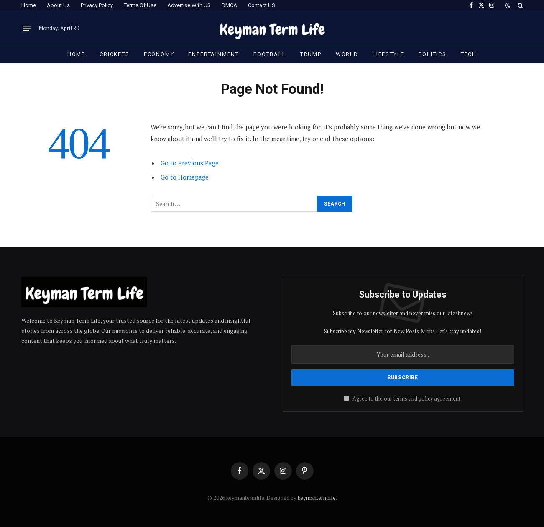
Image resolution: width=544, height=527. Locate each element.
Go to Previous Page (190, 163)
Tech (469, 54)
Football (269, 54)
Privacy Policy (97, 5)
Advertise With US (189, 5)
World (347, 54)
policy (426, 398)
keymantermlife (317, 497)
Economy (159, 54)
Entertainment (213, 54)
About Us (58, 5)
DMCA (229, 5)
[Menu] (27, 28)
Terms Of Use (140, 5)
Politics (433, 54)
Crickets (115, 54)
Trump (311, 54)
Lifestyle (388, 54)
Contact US (261, 5)
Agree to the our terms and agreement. (403, 398)
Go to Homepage (185, 177)
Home (28, 5)
